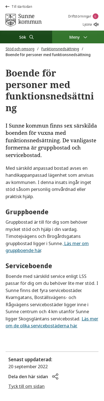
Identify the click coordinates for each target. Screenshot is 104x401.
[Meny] (78, 37)
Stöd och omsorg (20, 48)
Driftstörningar (83, 16)
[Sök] (26, 37)
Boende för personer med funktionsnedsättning (48, 54)
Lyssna (90, 24)
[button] (33, 376)
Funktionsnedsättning (60, 48)
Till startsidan (19, 6)
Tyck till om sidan (26, 386)
